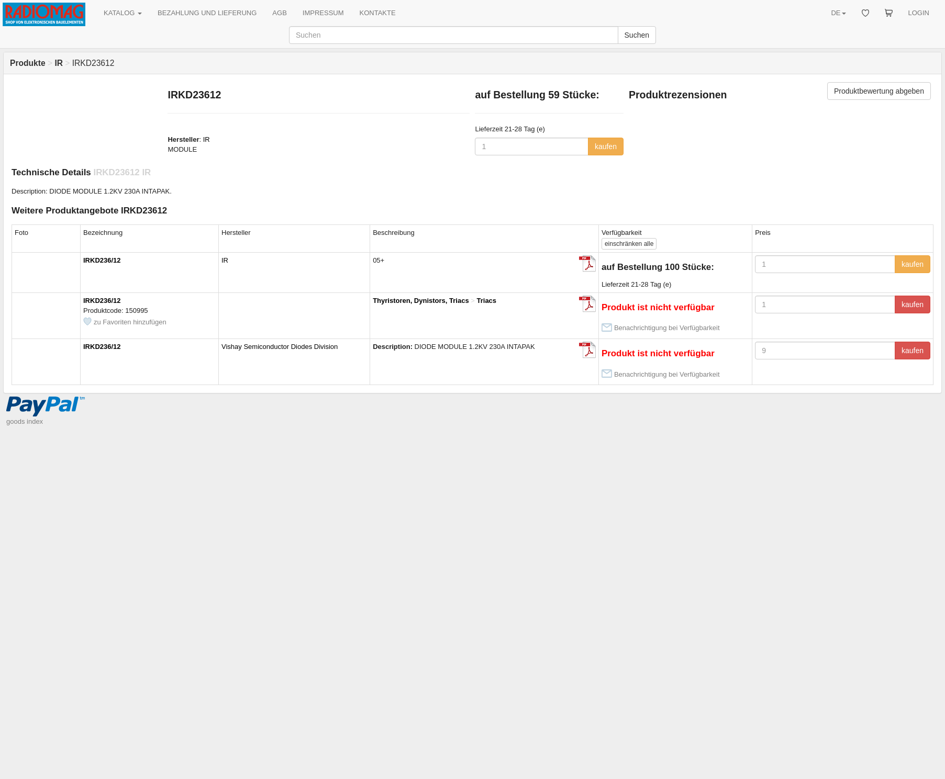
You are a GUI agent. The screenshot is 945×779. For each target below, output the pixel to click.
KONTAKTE (378, 13)
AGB (279, 13)
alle (629, 243)
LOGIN (918, 13)
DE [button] (838, 13)
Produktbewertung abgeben (879, 91)
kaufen (606, 146)
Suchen (637, 35)
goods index (24, 421)
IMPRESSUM (323, 13)
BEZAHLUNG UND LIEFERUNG (207, 13)
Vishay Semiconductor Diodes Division (279, 347)
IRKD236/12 (102, 260)
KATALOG (123, 13)
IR (206, 139)
